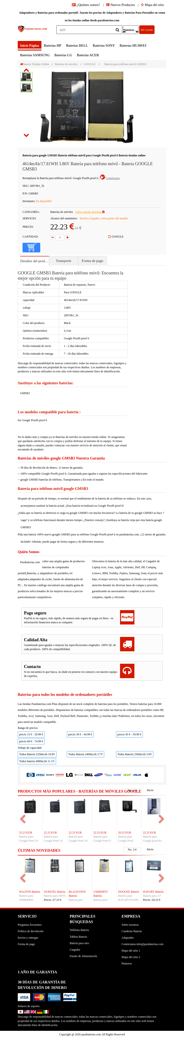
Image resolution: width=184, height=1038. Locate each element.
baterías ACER (88, 55)
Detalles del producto (34, 261)
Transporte (63, 261)
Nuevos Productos (120, 5)
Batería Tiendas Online (34, 64)
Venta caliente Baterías (89, 212)
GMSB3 (25, 393)
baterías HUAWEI (133, 45)
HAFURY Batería (153, 891)
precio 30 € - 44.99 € (80, 734)
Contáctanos (113, 178)
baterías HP (52, 45)
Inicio (150, 790)
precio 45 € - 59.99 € (129, 734)
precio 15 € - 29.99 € (31, 734)
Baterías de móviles (66, 64)
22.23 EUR (50, 832)
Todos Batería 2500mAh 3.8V (134, 754)
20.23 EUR (124, 832)
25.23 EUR (25, 832)
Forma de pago (92, 261)
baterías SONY (104, 45)
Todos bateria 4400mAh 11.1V (37, 761)
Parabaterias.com (30, 562)
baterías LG (63, 55)
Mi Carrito (147, 30)
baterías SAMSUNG (35, 55)
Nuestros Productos (130, 30)
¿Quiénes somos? (86, 5)
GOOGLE (90, 64)
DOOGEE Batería (128, 891)
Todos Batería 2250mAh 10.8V (37, 754)
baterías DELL (77, 45)
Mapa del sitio (152, 5)
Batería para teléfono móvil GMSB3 (125, 64)
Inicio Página (29, 45)
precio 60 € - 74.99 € (31, 741)
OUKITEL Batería (54, 891)
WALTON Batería (29, 891)
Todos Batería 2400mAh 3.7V (85, 754)
